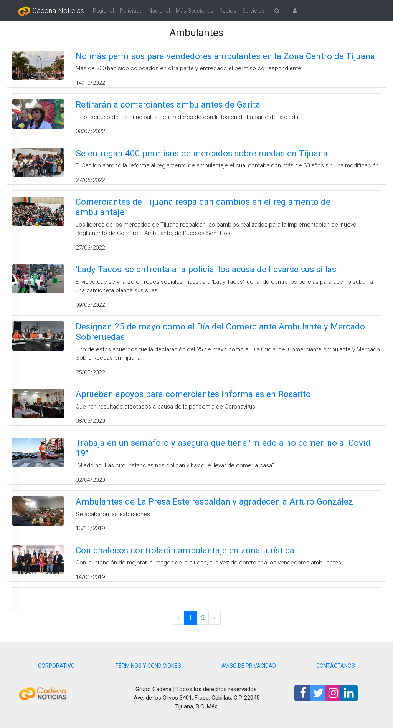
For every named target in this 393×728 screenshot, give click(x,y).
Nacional (159, 11)
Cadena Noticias (51, 11)
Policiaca (131, 11)
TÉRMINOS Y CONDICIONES (148, 666)
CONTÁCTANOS (335, 666)
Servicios (253, 11)
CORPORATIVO (56, 666)
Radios (227, 11)
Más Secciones (194, 11)
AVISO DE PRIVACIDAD (248, 666)
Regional (103, 11)
